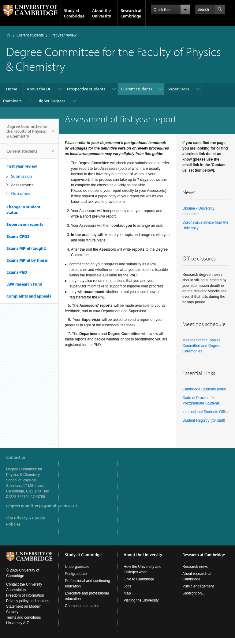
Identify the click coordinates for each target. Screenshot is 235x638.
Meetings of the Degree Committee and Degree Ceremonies (201, 345)
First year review (63, 35)
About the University (101, 13)
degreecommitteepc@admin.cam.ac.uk (42, 505)
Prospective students (86, 89)
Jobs (127, 586)
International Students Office (205, 412)
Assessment (22, 185)
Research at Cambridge (131, 13)
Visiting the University (141, 600)
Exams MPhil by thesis (27, 260)
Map (127, 593)
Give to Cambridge (139, 579)
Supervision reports (24, 224)
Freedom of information (25, 595)
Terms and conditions (23, 617)
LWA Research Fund (24, 284)
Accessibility (16, 590)
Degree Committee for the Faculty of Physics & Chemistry (27, 133)
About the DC (39, 89)
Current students (30, 35)
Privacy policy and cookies (27, 601)
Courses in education (82, 606)
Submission (21, 176)
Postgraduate (76, 574)
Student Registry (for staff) (203, 420)
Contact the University (24, 584)
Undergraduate (77, 566)
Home (8, 35)
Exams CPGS (18, 236)
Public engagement (198, 586)
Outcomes (20, 193)
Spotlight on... (193, 593)
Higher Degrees (51, 101)
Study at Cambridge (74, 13)
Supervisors (178, 89)
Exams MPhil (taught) (26, 248)
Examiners (12, 101)
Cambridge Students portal (204, 389)
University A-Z (17, 623)
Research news (195, 566)
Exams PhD (16, 272)
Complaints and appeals (28, 296)
